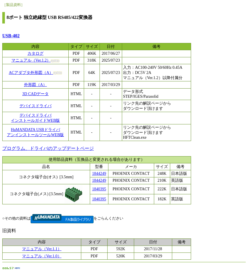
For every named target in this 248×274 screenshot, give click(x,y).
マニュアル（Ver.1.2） (31, 60)
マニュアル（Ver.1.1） (41, 249)
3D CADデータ (35, 94)
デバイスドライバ (35, 106)
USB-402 (10, 35)
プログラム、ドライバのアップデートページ (48, 148)
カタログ (35, 53)
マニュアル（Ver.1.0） (41, 256)
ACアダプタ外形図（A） (31, 73)
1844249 (99, 173)
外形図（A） (35, 85)
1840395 (99, 189)
